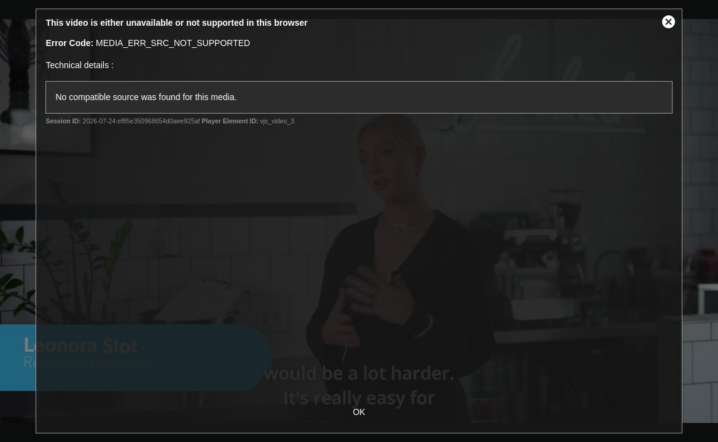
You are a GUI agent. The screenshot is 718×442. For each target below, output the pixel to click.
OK (359, 412)
